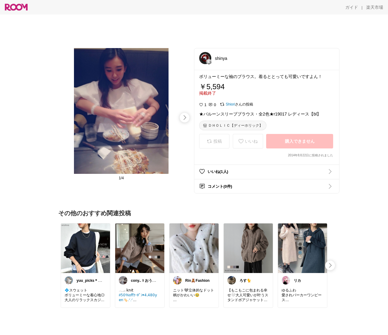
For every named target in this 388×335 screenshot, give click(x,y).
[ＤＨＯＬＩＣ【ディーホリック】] (232, 125)
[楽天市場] (374, 7)
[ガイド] (351, 7)
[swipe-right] (184, 117)
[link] (85, 247)
